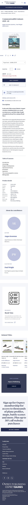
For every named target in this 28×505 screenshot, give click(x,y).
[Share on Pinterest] (10, 55)
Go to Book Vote (9, 322)
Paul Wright (9, 267)
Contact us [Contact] (4, 464)
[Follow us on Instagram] (8, 478)
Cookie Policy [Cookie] (5, 453)
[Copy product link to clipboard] (15, 55)
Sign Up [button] (14, 386)
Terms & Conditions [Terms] (6, 449)
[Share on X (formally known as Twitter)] (8, 55)
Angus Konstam (11, 236)
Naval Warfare (21, 11)
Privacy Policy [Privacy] (5, 447)
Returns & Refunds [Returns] (6, 468)
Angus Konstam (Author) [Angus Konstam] (8, 24)
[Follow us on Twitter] (12, 478)
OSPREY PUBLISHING (9, 11)
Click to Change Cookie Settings (9, 456)
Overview (4, 444)
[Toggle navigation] (2, 2)
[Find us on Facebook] (4, 478)
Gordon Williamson (5, 360)
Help (3, 462)
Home (2, 11)
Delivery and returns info (8, 98)
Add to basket (14, 80)
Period (15, 11)
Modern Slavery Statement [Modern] (8, 451)
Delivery (4, 466)
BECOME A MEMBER (14, 429)
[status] (11, 69)
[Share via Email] (13, 55)
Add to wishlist (14, 85)
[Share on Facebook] (6, 55)
